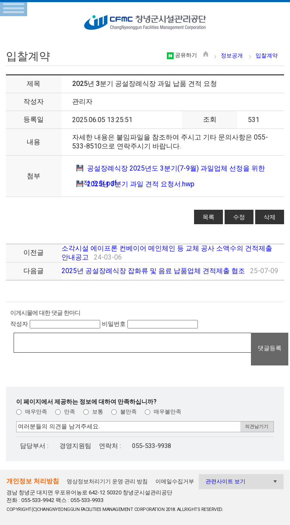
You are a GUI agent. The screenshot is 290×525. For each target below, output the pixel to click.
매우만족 (31, 411)
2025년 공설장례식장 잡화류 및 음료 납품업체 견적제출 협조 (153, 271)
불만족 (124, 411)
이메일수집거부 (174, 481)
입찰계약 (267, 55)
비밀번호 (114, 323)
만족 (65, 411)
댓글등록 (270, 348)
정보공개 (232, 55)
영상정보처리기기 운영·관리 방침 (107, 481)
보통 (93, 411)
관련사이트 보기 (225, 481)
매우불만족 (163, 411)
